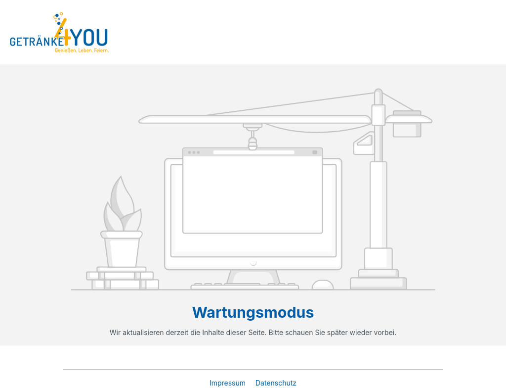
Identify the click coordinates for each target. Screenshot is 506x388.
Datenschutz (275, 383)
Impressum (229, 383)
